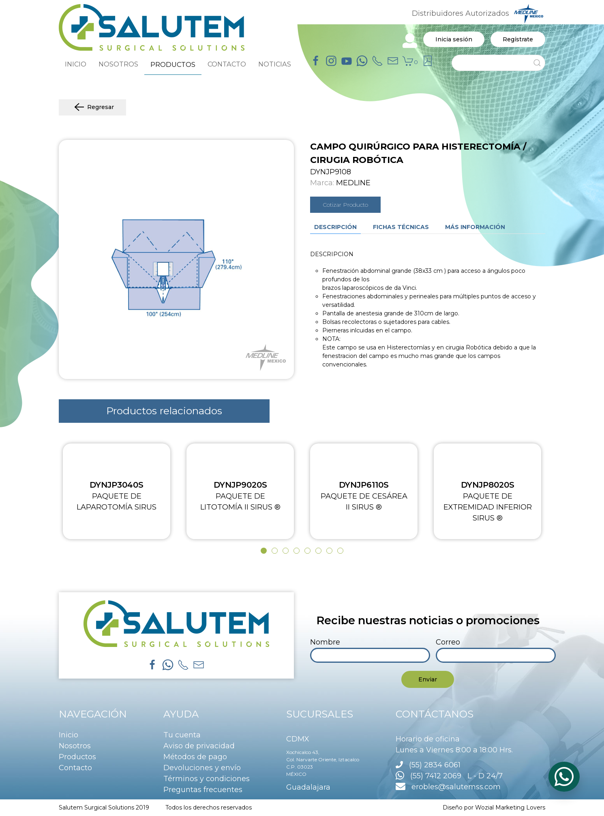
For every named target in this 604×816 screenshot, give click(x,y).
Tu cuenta (182, 734)
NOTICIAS (274, 64)
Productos (77, 756)
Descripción (335, 227)
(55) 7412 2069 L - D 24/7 (449, 775)
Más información (475, 227)
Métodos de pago (195, 756)
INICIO (75, 64)
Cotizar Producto (345, 204)
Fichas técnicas (401, 227)
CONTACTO (227, 64)
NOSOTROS (118, 64)
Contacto (75, 767)
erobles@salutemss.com (448, 786)
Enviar (427, 679)
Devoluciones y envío (202, 767)
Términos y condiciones (206, 778)
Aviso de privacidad (199, 745)
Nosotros (75, 745)
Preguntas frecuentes (202, 789)
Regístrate (518, 39)
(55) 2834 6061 (434, 764)
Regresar (92, 107)
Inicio (68, 734)
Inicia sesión (453, 39)
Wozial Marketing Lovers (510, 807)
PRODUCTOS (172, 64)
